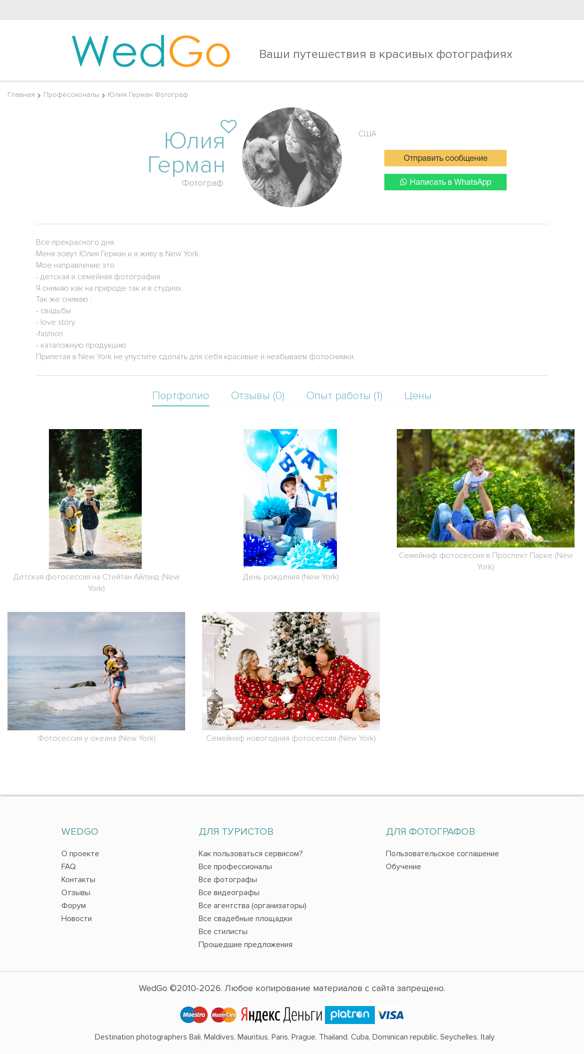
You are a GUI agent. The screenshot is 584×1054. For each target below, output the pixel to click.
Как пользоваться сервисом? (251, 854)
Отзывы (75, 893)
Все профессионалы (235, 867)
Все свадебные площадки (245, 919)
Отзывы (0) (258, 396)
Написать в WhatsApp (445, 182)
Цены (418, 396)
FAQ (68, 867)
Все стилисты (223, 932)
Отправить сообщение (446, 158)
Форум (73, 906)
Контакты (78, 880)
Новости (76, 919)
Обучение (403, 867)
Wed (151, 50)
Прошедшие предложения (245, 945)
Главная (21, 94)
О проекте (80, 854)
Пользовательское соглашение (442, 854)
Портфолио (180, 396)
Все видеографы (229, 893)
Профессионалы (71, 94)
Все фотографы (228, 880)
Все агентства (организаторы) (252, 906)
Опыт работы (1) (344, 396)
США (367, 134)
